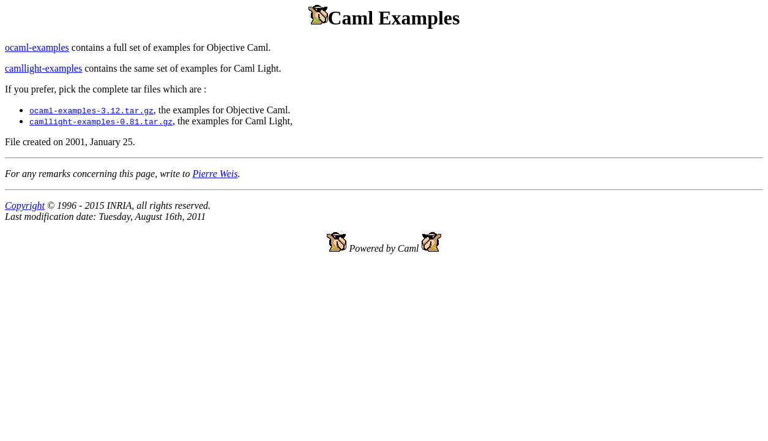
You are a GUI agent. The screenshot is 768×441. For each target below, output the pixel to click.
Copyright (25, 205)
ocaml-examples (37, 47)
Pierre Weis (214, 173)
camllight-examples (43, 68)
